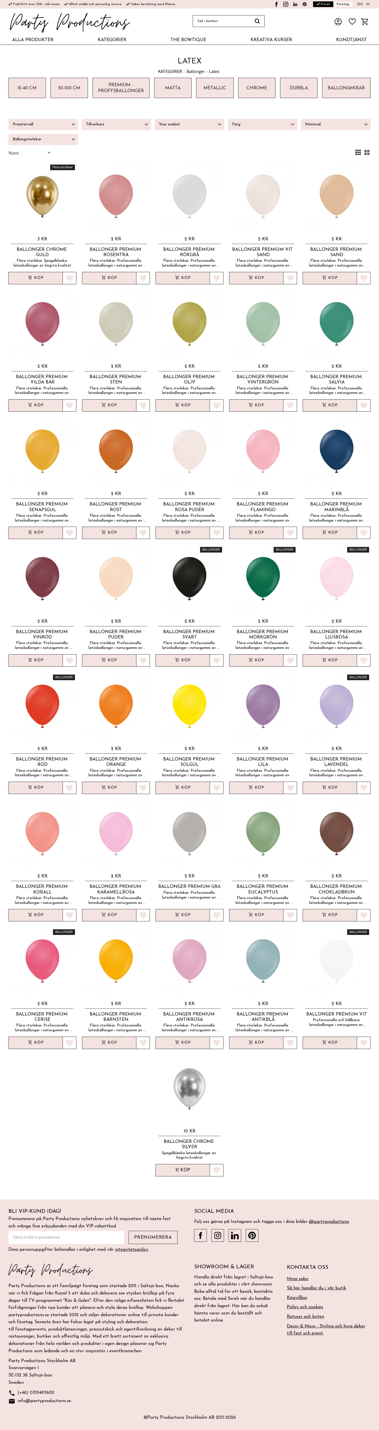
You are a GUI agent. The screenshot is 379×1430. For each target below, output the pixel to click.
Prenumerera (153, 1237)
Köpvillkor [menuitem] (297, 1298)
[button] (352, 22)
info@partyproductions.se (39, 1401)
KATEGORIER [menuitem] (112, 40)
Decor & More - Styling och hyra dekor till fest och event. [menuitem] (326, 1330)
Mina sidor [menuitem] (298, 1279)
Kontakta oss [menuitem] (307, 1267)
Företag (343, 4)
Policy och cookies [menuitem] (305, 1307)
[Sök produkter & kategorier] (222, 21)
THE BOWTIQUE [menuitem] (188, 40)
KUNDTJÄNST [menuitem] (351, 40)
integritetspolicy (131, 1249)
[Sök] (257, 21)
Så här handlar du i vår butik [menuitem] (316, 1288)
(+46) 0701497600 (31, 1393)
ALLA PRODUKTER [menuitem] (33, 40)
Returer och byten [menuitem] (305, 1316)
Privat (323, 4)
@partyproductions (329, 1222)
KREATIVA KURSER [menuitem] (271, 40)
